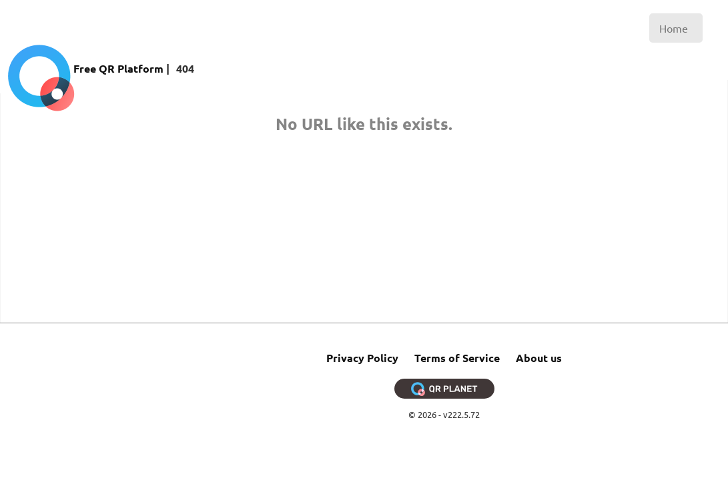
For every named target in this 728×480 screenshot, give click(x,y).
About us (539, 358)
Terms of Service (457, 358)
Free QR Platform (118, 68)
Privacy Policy (362, 358)
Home (673, 28)
